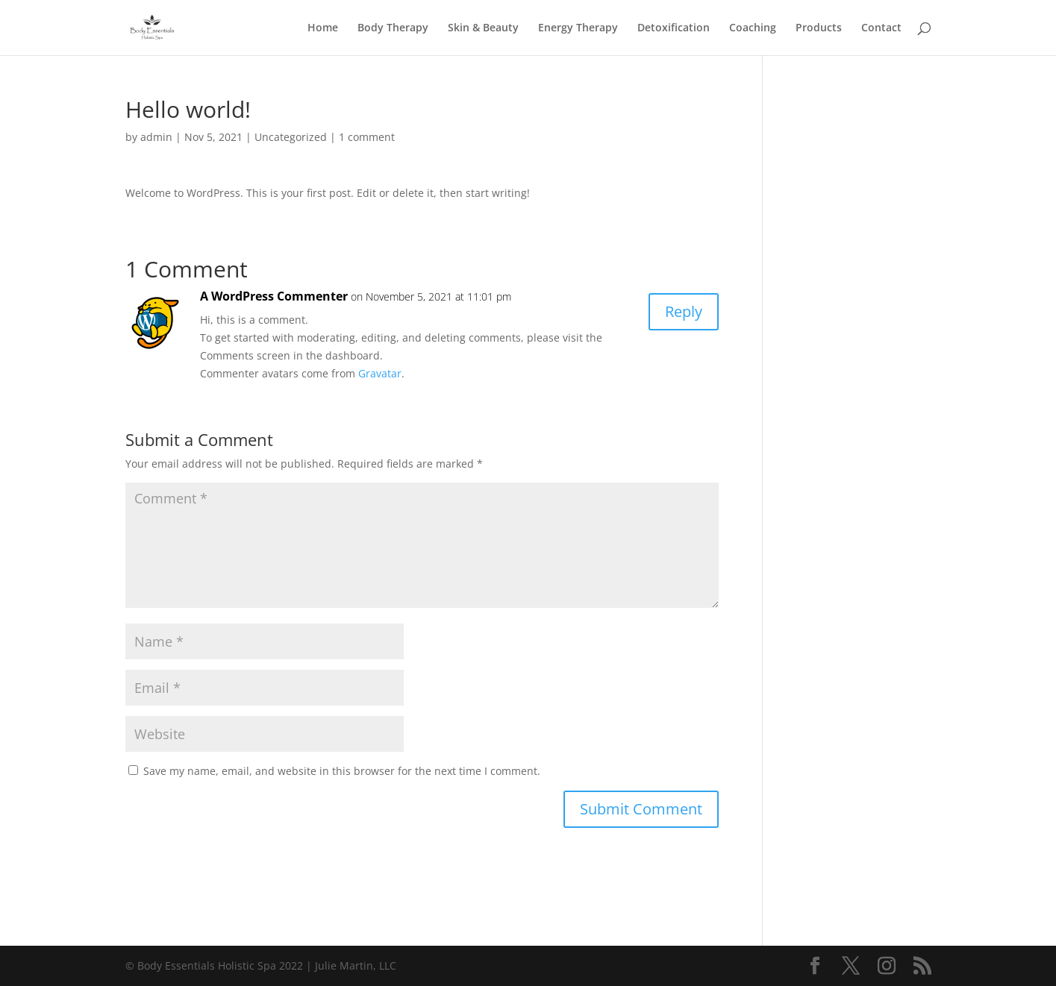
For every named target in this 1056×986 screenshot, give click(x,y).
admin (156, 137)
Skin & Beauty (483, 28)
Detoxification (673, 28)
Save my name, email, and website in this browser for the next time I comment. (341, 771)
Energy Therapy (578, 28)
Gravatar (380, 373)
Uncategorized (290, 137)
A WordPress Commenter (274, 296)
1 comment (367, 137)
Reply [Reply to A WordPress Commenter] (683, 311)
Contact (881, 28)
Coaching (752, 28)
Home (322, 28)
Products (819, 28)
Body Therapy (392, 28)
